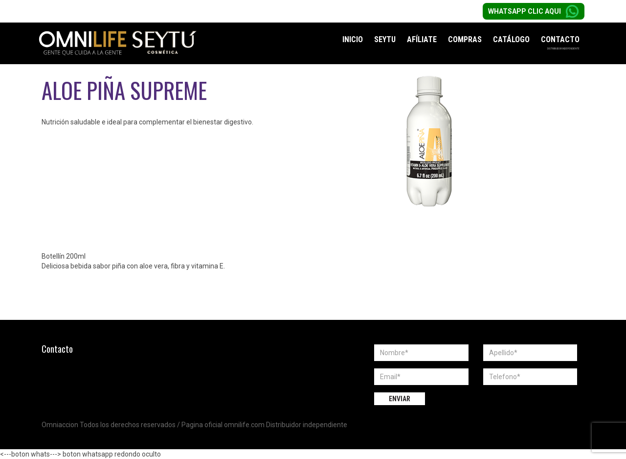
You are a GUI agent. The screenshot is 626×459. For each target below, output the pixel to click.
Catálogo (511, 39)
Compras (465, 39)
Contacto (560, 39)
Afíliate (422, 39)
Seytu (385, 39)
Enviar (399, 399)
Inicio (352, 39)
